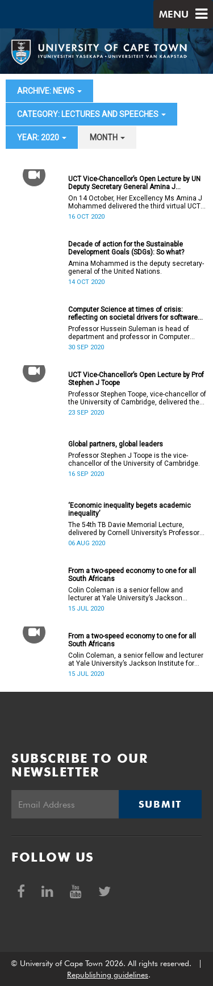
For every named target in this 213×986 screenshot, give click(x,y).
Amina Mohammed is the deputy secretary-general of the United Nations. (136, 267)
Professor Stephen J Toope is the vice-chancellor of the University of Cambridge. (134, 459)
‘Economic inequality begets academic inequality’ (129, 509)
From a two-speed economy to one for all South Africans (132, 575)
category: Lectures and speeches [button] (91, 114)
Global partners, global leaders (115, 444)
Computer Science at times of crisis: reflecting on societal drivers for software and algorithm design (133, 313)
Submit (160, 804)
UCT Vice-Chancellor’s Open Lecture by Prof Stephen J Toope (136, 379)
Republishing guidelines (107, 974)
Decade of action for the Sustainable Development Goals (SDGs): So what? (126, 248)
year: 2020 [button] (41, 137)
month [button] (107, 137)
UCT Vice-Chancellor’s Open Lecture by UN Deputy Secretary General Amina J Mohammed (134, 183)
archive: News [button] (49, 90)
